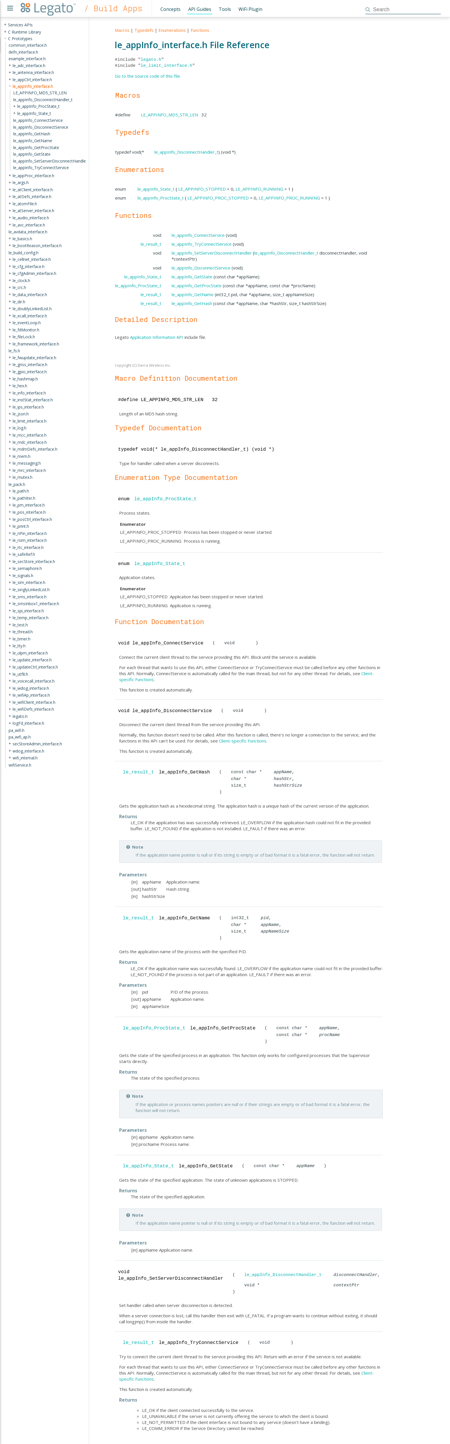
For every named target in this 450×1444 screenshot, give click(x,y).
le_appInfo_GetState (192, 277)
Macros (122, 30)
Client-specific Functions (242, 741)
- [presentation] (5, 38)
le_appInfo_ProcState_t (160, 198)
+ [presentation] (5, 25)
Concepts (170, 9)
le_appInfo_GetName (193, 294)
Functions (200, 30)
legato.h (151, 59)
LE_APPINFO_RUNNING (259, 189)
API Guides (199, 9)
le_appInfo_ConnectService (198, 235)
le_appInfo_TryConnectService (202, 244)
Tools (225, 9)
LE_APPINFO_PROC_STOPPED (218, 198)
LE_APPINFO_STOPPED (202, 189)
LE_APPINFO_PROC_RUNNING (289, 198)
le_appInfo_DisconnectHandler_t (186, 152)
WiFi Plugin (250, 9)
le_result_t (151, 244)
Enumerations (172, 30)
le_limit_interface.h (166, 66)
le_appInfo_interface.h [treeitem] (33, 86)
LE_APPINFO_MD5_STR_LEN (169, 115)
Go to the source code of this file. (148, 76)
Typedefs (144, 30)
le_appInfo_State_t (155, 189)
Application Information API (156, 337)
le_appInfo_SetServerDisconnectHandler (212, 253)
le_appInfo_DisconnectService (201, 268)
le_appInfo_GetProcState (197, 285)
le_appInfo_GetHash (192, 303)
